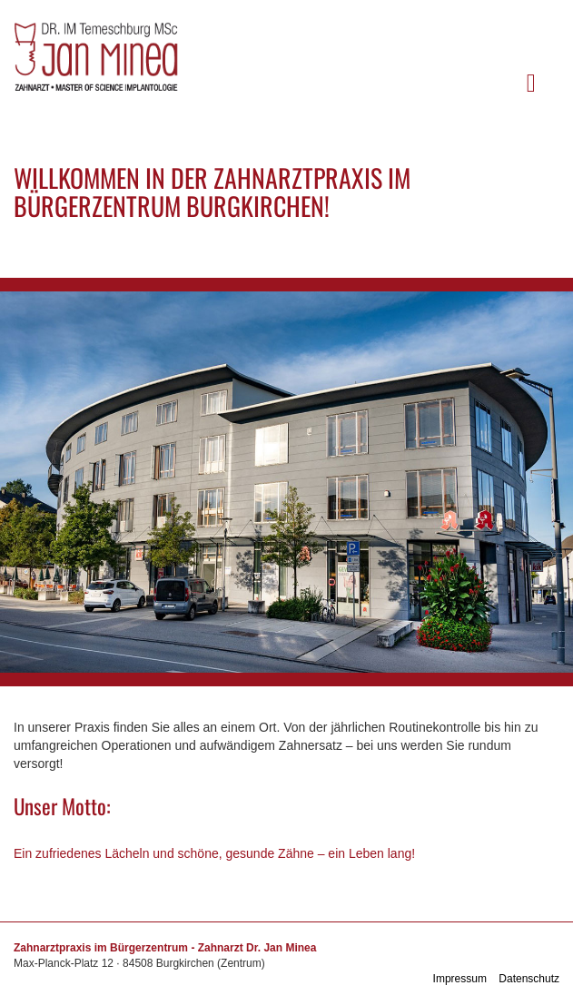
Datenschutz (529, 978)
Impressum (460, 978)
